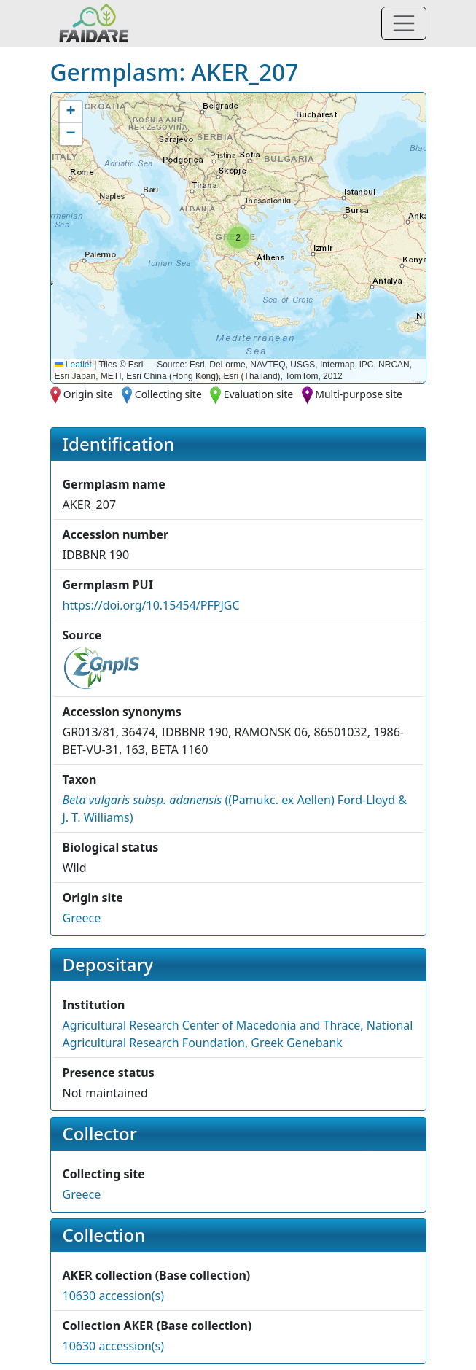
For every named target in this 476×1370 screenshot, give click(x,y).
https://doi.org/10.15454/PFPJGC (151, 605)
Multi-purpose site (358, 394)
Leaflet (73, 364)
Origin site (88, 394)
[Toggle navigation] (403, 23)
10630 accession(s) (114, 1296)
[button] (238, 237)
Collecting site (168, 394)
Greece (82, 918)
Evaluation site (259, 394)
